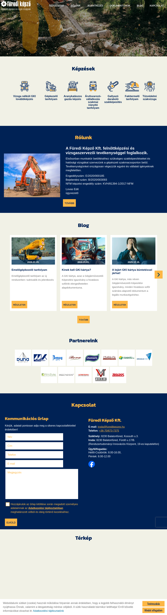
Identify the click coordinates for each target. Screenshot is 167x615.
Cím (46, 440)
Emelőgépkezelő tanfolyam (35, 272)
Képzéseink (57, 5)
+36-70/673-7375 (109, 435)
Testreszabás (153, 604)
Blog (140, 5)
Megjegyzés (14, 458)
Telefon (16, 449)
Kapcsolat (157, 5)
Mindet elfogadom (153, 610)
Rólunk (76, 5)
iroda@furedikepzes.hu (111, 431)
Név (14, 440)
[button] (157, 282)
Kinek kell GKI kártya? (78, 272)
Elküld (11, 508)
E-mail (52, 449)
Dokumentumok (120, 5)
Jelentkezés (95, 5)
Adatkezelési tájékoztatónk (48, 610)
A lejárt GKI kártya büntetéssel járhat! (122, 274)
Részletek (25, 307)
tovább (72, 209)
